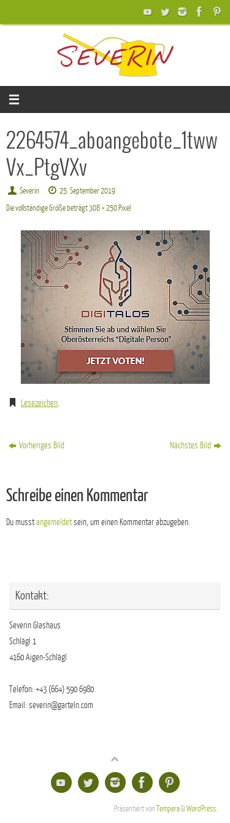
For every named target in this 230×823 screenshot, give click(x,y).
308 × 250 (103, 208)
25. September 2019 (87, 191)
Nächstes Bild (195, 445)
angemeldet (54, 522)
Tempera (168, 809)
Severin (29, 191)
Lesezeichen (39, 403)
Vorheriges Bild (36, 445)
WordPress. (202, 809)
